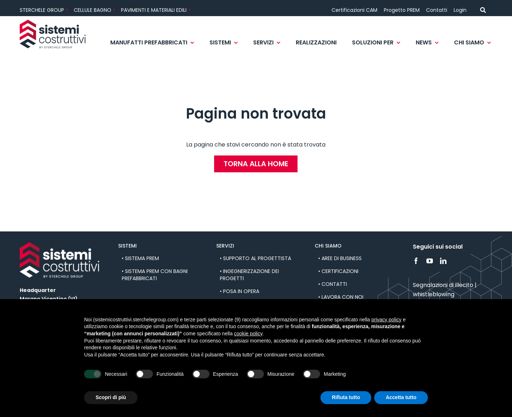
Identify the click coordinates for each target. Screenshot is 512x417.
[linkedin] (443, 261)
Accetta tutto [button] (401, 397)
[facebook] (416, 261)
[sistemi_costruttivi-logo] (53, 22)
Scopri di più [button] (111, 397)
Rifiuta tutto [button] (346, 397)
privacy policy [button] (386, 319)
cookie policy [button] (248, 333)
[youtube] (429, 261)
